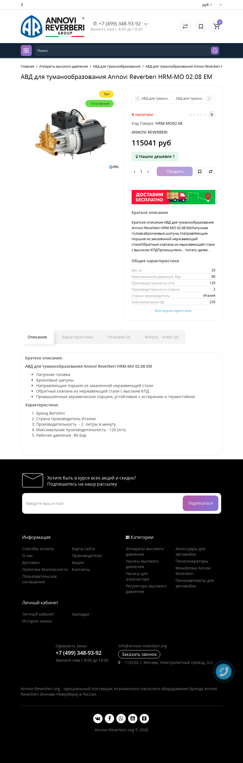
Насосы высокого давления (142, 563)
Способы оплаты (38, 548)
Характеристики (77, 337)
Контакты (81, 569)
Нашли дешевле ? (155, 156)
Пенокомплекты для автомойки (195, 583)
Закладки (80, 614)
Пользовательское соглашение (39, 579)
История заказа (37, 621)
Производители (87, 555)
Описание (37, 337)
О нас (27, 555)
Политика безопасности (45, 569)
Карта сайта (83, 548)
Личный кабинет (38, 614)
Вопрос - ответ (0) (161, 337)
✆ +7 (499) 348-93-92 (117, 23)
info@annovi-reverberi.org (142, 645)
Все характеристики (173, 310)
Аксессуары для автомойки (190, 551)
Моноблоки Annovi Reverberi (193, 570)
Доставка (31, 562)
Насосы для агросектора (137, 576)
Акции (78, 562)
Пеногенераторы (192, 561)
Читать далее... (197, 249)
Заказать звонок (139, 654)
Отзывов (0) (119, 337)
